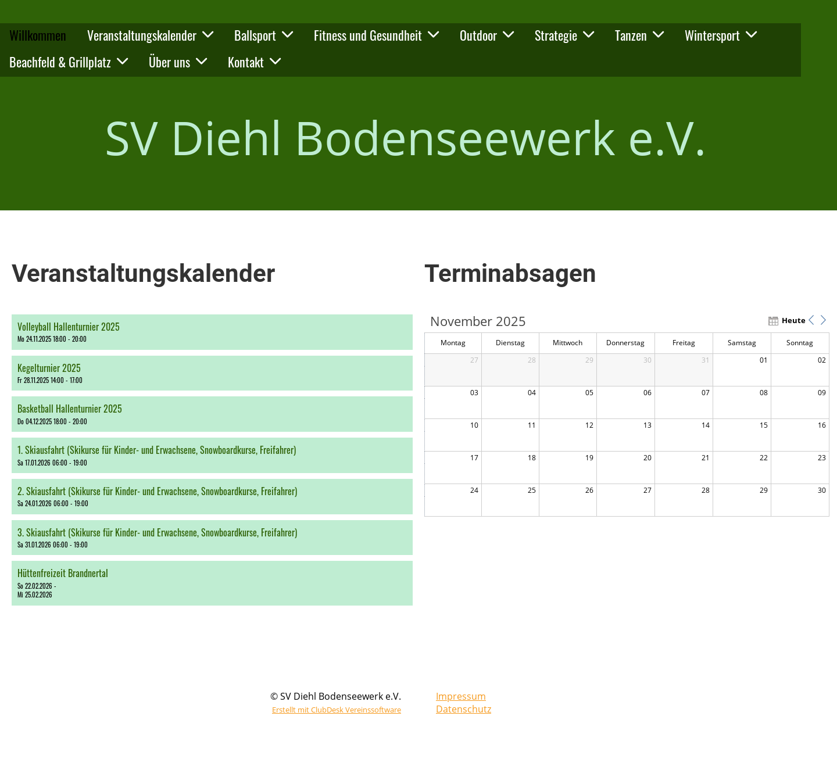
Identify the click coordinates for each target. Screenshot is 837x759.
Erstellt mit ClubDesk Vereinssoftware (336, 709)
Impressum (461, 696)
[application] (626, 416)
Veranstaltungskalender (150, 35)
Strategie (564, 35)
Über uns (178, 61)
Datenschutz (463, 709)
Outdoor (487, 35)
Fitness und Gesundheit (376, 35)
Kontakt (254, 61)
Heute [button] (792, 320)
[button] (212, 332)
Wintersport (721, 35)
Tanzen (639, 35)
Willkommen (37, 35)
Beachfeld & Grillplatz (68, 61)
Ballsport (263, 35)
